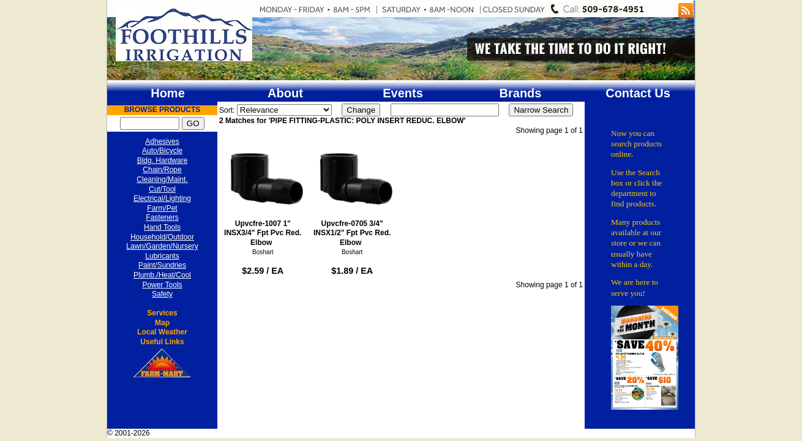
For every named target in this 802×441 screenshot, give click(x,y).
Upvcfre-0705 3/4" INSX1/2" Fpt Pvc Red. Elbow (352, 193)
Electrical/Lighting (162, 198)
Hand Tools (162, 227)
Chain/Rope (162, 169)
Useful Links (162, 341)
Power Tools (162, 285)
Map (162, 322)
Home (168, 93)
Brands (521, 93)
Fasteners (162, 217)
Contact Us (637, 93)
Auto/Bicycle (162, 150)
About (285, 93)
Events (403, 93)
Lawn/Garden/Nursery (162, 246)
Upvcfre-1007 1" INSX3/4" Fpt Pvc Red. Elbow (263, 193)
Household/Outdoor (162, 237)
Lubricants (162, 256)
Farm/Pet (162, 208)
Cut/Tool (162, 189)
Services (162, 313)
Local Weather (162, 332)
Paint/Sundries (162, 265)
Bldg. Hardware (162, 160)
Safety (162, 294)
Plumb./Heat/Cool (162, 275)
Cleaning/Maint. (162, 179)
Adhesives (162, 141)
